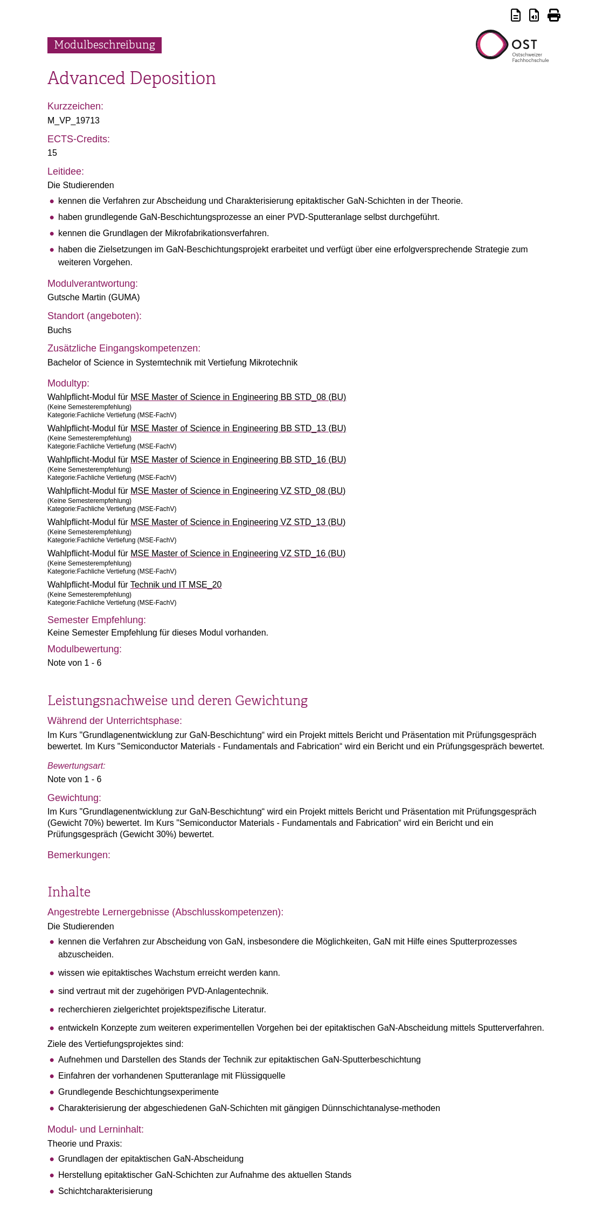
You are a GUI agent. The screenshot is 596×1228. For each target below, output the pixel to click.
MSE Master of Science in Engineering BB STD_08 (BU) (238, 397)
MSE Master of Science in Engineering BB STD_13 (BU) (238, 428)
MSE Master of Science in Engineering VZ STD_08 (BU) (237, 490)
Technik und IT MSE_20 (176, 584)
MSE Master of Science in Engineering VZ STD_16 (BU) (237, 553)
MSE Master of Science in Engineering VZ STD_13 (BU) (237, 522)
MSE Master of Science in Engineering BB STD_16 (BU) (238, 459)
